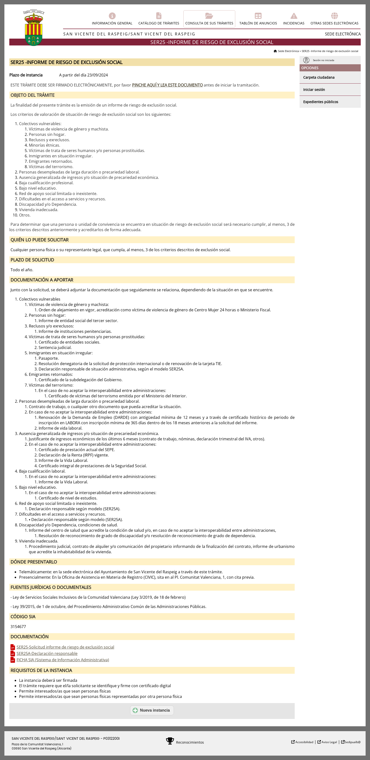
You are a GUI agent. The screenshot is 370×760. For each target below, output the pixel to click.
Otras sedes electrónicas (335, 23)
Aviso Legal (329, 742)
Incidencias (293, 23)
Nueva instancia (151, 710)
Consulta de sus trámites (209, 23)
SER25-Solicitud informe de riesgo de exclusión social (65, 647)
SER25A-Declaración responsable (47, 653)
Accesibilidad (304, 742)
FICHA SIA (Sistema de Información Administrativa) (63, 659)
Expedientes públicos (320, 101)
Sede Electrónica (288, 51)
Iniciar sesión (314, 89)
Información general (112, 23)
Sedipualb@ (353, 742)
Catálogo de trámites (158, 23)
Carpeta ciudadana (319, 77)
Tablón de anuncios (258, 23)
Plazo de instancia (26, 75)
